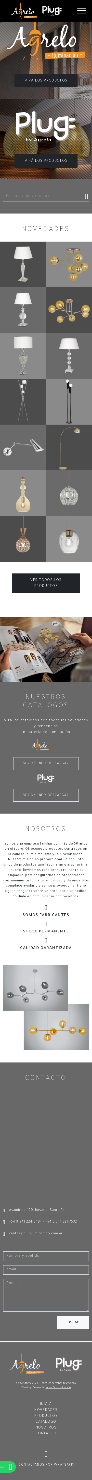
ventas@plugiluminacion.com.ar (33, 1234)
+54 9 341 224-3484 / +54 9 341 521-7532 (40, 1222)
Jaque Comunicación (58, 1387)
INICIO (46, 1405)
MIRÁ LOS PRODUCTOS (46, 81)
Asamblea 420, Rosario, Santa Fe (34, 1211)
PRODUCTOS (46, 1416)
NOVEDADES (45, 1410)
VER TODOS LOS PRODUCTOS (46, 583)
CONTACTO (46, 1434)
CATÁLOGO (46, 1422)
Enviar (73, 1323)
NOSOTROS (46, 1428)
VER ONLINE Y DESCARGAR (46, 764)
